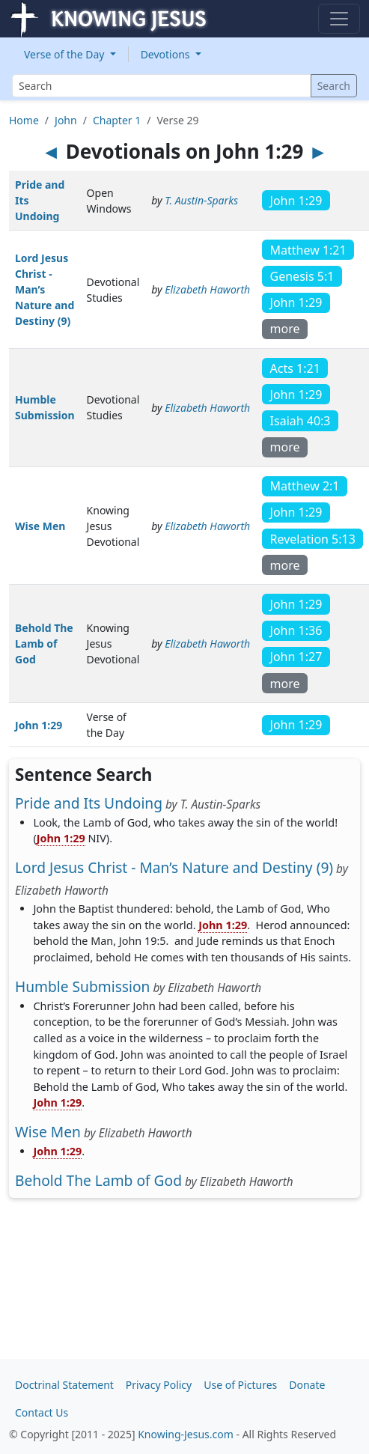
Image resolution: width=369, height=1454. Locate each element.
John (66, 120)
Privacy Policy (159, 1385)
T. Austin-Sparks (201, 200)
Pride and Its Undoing (88, 803)
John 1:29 (38, 725)
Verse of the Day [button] (65, 54)
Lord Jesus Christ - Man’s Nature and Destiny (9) (44, 289)
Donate (307, 1385)
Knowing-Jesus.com (186, 1434)
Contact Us (41, 1412)
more (285, 328)
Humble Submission (82, 986)
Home (24, 120)
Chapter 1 (117, 120)
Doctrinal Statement (64, 1385)
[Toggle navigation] (339, 19)
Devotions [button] (167, 54)
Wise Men (40, 526)
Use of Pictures (240, 1385)
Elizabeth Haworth (207, 289)
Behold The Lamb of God (44, 643)
